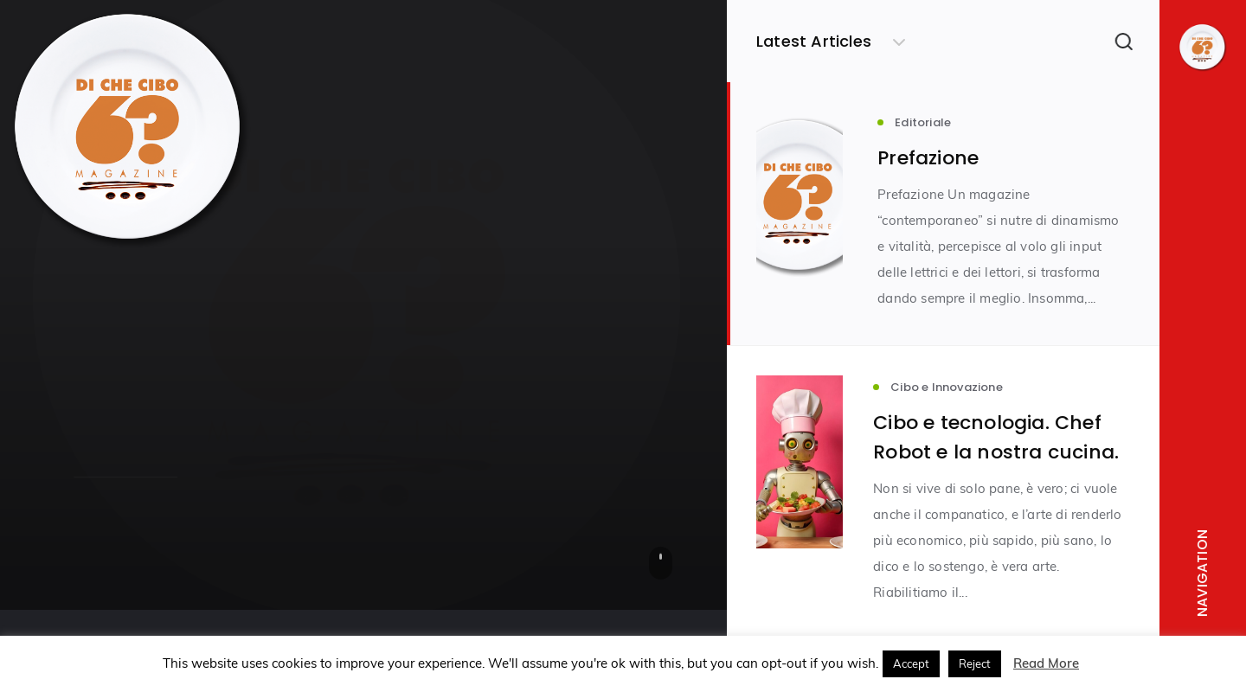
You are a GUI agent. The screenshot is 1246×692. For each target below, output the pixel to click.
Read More (1046, 663)
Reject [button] (975, 663)
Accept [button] (911, 663)
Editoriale (103, 349)
